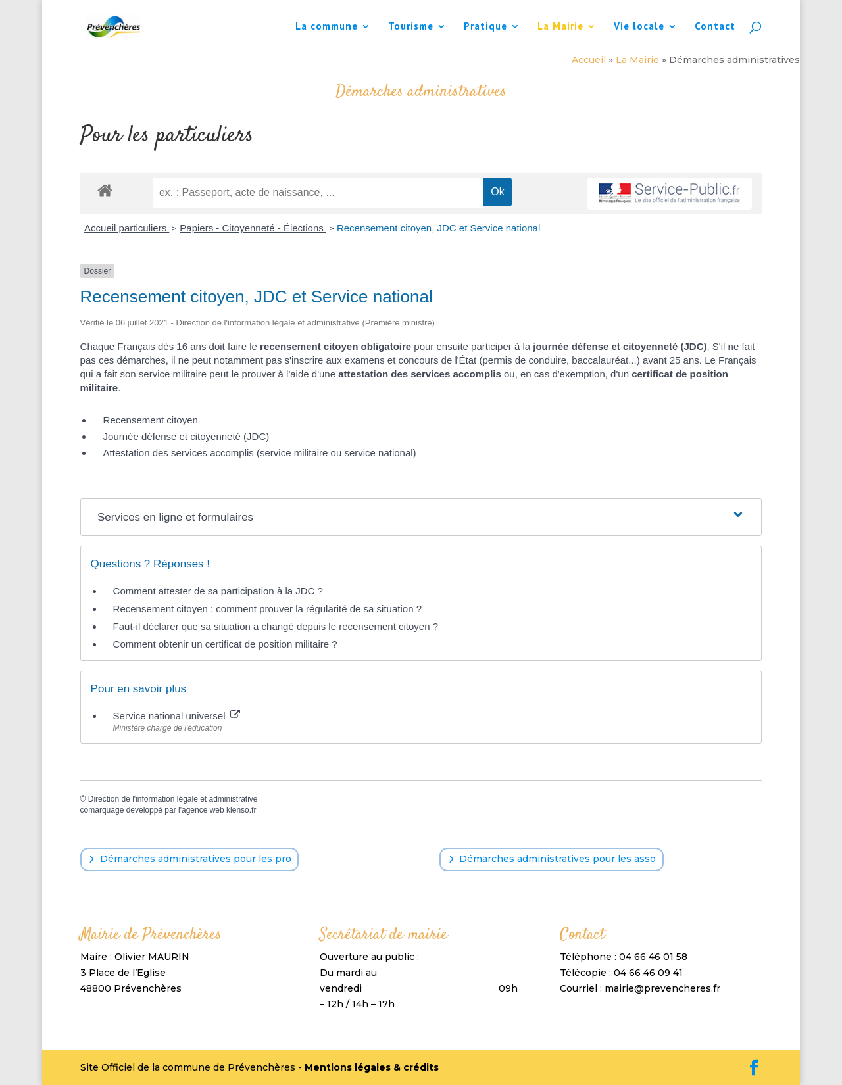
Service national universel (176, 715)
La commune (326, 27)
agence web (203, 810)
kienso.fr (241, 810)
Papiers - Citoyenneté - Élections (253, 227)
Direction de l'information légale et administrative (173, 799)
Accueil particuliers (126, 227)
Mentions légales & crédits (372, 1067)
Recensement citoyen (150, 419)
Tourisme (410, 27)
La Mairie (560, 27)
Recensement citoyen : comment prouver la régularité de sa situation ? (267, 608)
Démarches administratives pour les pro (195, 859)
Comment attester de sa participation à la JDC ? (218, 590)
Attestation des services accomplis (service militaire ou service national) (259, 452)
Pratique (485, 27)
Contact (715, 27)
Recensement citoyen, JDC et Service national (438, 227)
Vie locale (639, 27)
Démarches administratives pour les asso (557, 859)
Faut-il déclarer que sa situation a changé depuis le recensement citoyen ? (275, 626)
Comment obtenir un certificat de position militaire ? (225, 644)
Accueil (589, 60)
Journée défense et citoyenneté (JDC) (186, 436)
